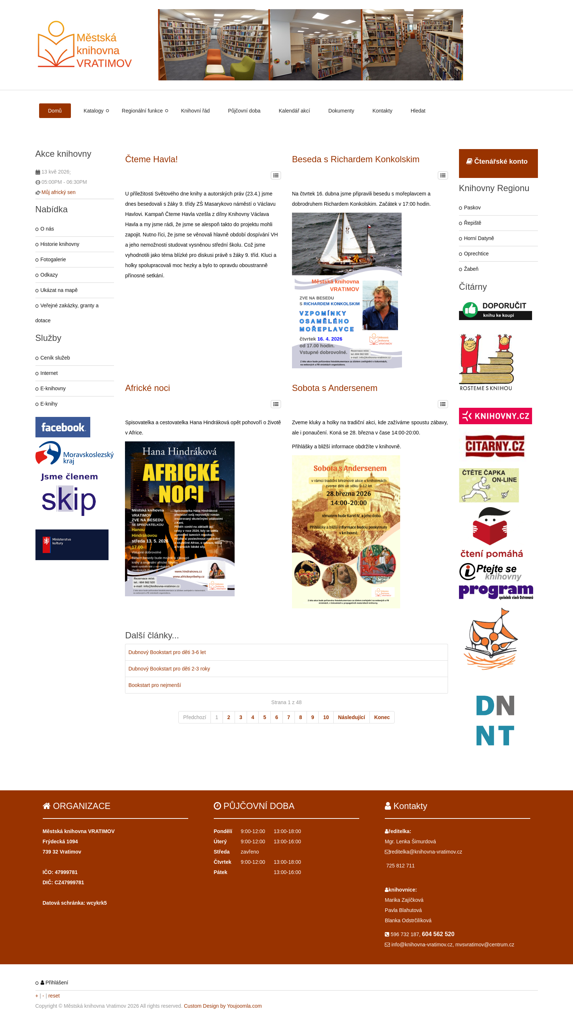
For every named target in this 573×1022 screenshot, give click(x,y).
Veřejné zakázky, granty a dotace (67, 313)
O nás (47, 229)
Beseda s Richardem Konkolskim (356, 159)
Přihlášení (54, 982)
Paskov (472, 207)
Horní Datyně (479, 238)
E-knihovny (53, 388)
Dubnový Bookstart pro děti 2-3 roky (169, 669)
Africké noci (147, 388)
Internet (49, 373)
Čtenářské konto (497, 161)
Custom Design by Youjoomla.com (223, 1006)
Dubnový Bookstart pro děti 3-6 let (167, 652)
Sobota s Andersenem (334, 388)
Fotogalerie (53, 259)
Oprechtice (476, 254)
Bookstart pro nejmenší (154, 685)
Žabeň (471, 269)
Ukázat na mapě (59, 290)
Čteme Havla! (151, 159)
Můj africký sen (59, 192)
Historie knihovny (60, 244)
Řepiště (472, 223)
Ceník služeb (55, 358)
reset (54, 996)
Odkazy (49, 275)
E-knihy (49, 404)
